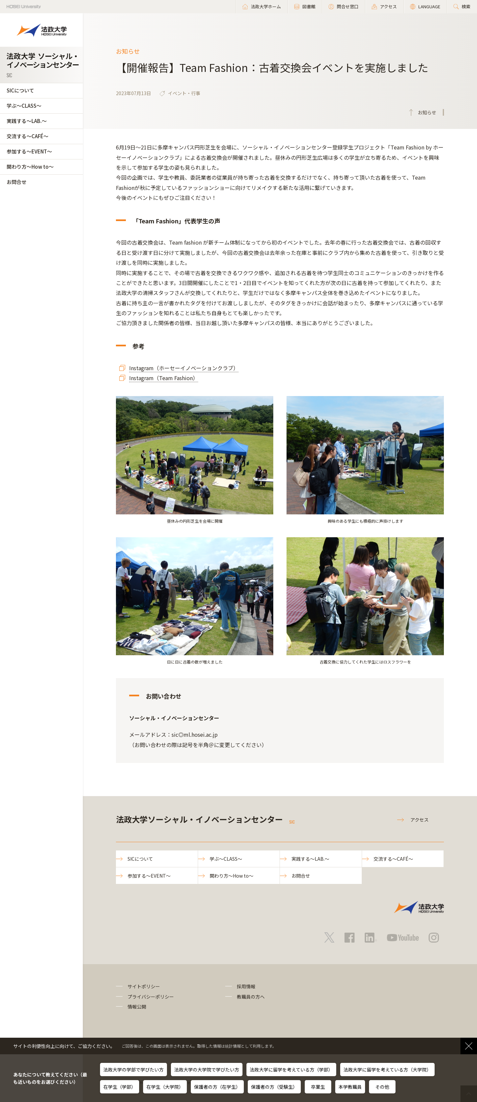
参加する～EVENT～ (29, 151)
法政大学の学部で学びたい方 (133, 1069)
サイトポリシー (144, 986)
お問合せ (16, 181)
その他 (382, 1086)
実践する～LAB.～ (27, 120)
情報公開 (137, 1006)
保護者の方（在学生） (217, 1086)
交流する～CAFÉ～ (27, 136)
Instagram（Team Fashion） (163, 378)
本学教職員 (350, 1086)
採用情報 (246, 986)
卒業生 (318, 1086)
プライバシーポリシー (151, 996)
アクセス (419, 819)
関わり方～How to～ (30, 166)
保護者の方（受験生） (274, 1086)
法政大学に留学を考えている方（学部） (291, 1069)
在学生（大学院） (165, 1086)
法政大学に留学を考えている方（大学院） (387, 1069)
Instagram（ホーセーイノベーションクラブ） (183, 368)
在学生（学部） (119, 1086)
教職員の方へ (251, 996)
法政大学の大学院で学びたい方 (206, 1069)
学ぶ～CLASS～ (24, 105)
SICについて (20, 90)
